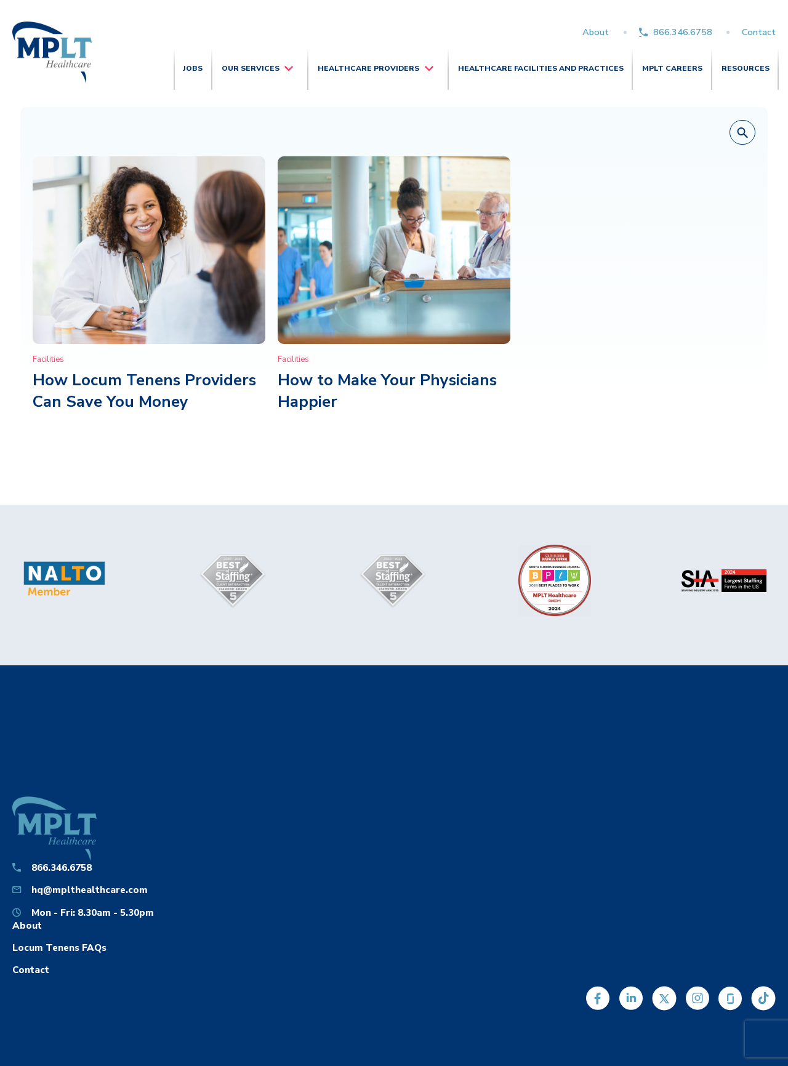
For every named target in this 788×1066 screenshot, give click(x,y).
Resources (746, 68)
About (595, 32)
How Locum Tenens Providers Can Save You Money (144, 390)
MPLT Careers (672, 68)
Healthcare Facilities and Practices (541, 68)
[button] (742, 133)
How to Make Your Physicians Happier (387, 390)
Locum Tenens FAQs (59, 947)
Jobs (193, 68)
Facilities (48, 359)
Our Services (250, 68)
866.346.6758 (682, 32)
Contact (759, 32)
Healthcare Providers (368, 68)
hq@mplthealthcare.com (89, 889)
